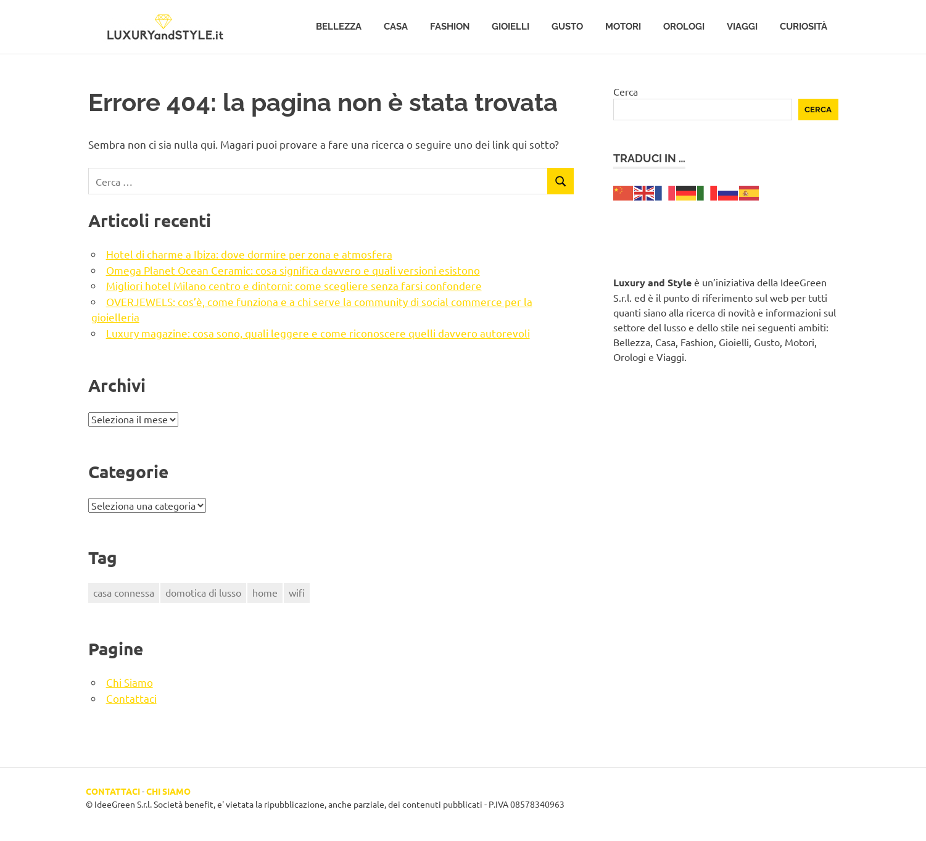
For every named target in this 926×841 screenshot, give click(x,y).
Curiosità (803, 26)
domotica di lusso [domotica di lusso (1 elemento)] (203, 592)
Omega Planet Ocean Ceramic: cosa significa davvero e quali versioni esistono (293, 269)
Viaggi (742, 26)
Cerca (625, 91)
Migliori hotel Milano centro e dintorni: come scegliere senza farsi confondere (294, 285)
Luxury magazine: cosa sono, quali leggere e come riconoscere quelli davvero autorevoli (318, 332)
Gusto (567, 26)
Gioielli (510, 26)
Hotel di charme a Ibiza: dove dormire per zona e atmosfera (249, 253)
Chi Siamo (129, 682)
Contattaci (131, 698)
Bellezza (339, 26)
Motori (623, 26)
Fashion (449, 26)
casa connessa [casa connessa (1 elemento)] (123, 592)
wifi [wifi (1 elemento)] (297, 592)
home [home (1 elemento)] (265, 592)
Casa (396, 26)
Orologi (684, 26)
